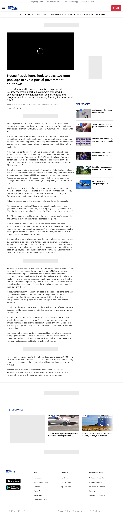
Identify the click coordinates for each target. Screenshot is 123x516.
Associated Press (13, 104)
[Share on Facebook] (14, 108)
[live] (116, 8)
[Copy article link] (20, 108)
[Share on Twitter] (17, 108)
